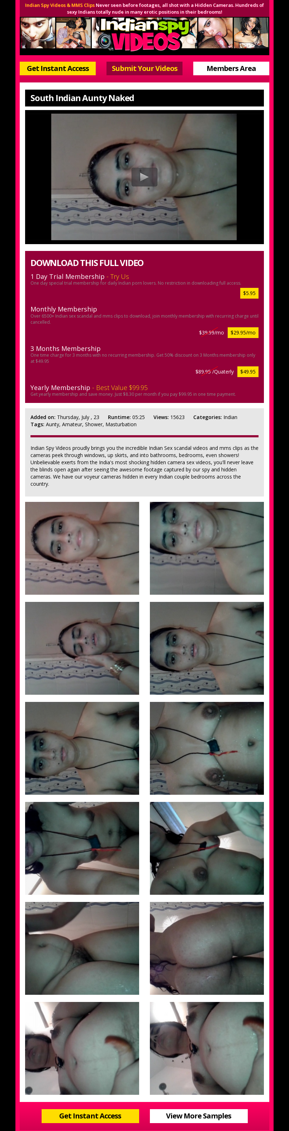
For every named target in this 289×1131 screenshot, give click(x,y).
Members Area (231, 68)
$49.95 (248, 371)
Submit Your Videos (144, 68)
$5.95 (249, 293)
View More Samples (198, 1116)
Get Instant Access (58, 68)
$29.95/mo (243, 332)
